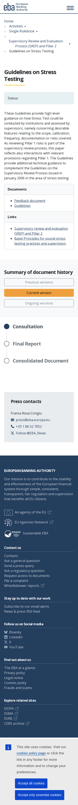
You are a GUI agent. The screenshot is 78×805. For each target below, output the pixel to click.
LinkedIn (16, 637)
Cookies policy (15, 682)
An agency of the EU (25, 512)
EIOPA (9, 708)
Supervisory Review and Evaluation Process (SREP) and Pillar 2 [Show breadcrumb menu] (36, 43)
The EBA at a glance (19, 668)
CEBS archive (14, 723)
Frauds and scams (18, 687)
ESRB (8, 718)
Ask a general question (22, 560)
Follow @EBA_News (31, 433)
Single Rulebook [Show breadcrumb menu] (22, 31)
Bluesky (15, 632)
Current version (39, 293)
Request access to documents (27, 575)
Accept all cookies (31, 783)
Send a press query (19, 565)
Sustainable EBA (26, 533)
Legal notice (13, 678)
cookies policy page (31, 753)
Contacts (11, 555)
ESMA (8, 713)
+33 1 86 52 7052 (29, 426)
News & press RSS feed (22, 611)
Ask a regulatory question (24, 570)
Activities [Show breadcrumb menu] (16, 26)
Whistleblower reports (21, 585)
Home (9, 21)
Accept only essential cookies (39, 795)
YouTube (16, 647)
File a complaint (16, 580)
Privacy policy (14, 673)
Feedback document (29, 200)
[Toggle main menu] (70, 8)
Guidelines (22, 205)
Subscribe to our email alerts (26, 606)
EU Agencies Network (26, 522)
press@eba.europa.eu (33, 420)
